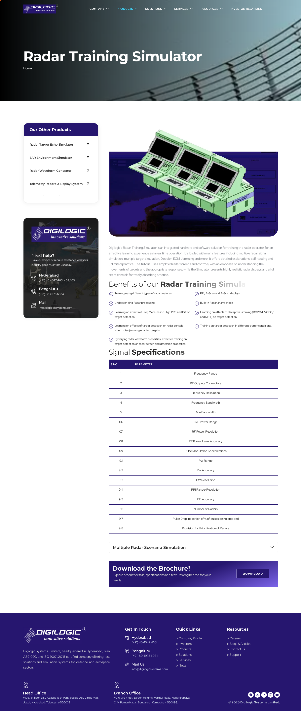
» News (181, 665)
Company (99, 9)
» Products (183, 649)
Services (183, 9)
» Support (234, 655)
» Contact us (236, 649)
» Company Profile (189, 638)
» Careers (234, 638)
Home (27, 71)
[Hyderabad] (33, 374)
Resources (212, 9)
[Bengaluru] (33, 387)
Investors (185, 644)
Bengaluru (48, 385)
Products (127, 9)
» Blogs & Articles (239, 644)
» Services (183, 660)
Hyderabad (49, 371)
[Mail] (33, 401)
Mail (42, 398)
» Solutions (184, 655)
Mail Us (138, 664)
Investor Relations (246, 9)
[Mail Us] (127, 664)
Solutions (155, 9)
